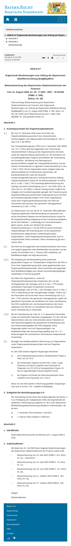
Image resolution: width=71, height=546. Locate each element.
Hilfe (9, 529)
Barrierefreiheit (13, 524)
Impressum (11, 520)
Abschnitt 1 (13, 38)
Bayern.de (11, 506)
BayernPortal (12, 511)
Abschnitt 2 (13, 41)
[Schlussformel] (15, 45)
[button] (5, 35)
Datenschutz (12, 515)
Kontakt (10, 533)
